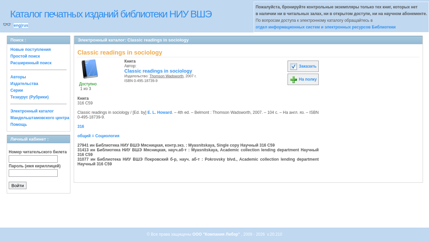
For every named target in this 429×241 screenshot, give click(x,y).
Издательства (24, 83)
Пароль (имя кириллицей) (35, 166)
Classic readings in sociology (158, 71)
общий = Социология (98, 136)
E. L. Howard (159, 112)
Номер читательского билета (38, 152)
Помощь (18, 124)
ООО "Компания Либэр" (216, 234)
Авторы (18, 77)
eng (17, 25)
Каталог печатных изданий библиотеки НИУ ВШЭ (110, 13)
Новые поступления (30, 49)
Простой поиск (25, 56)
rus (25, 25)
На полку (303, 79)
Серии (16, 90)
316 (80, 126)
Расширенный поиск (31, 63)
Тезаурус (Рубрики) (29, 97)
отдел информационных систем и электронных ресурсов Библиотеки (326, 27)
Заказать (303, 66)
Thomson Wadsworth (166, 76)
